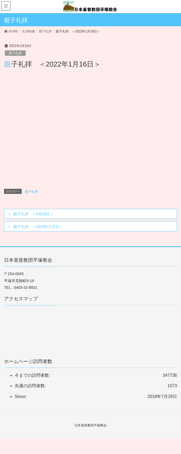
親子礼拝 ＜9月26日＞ (33, 214)
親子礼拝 (15, 53)
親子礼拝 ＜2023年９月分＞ (38, 226)
